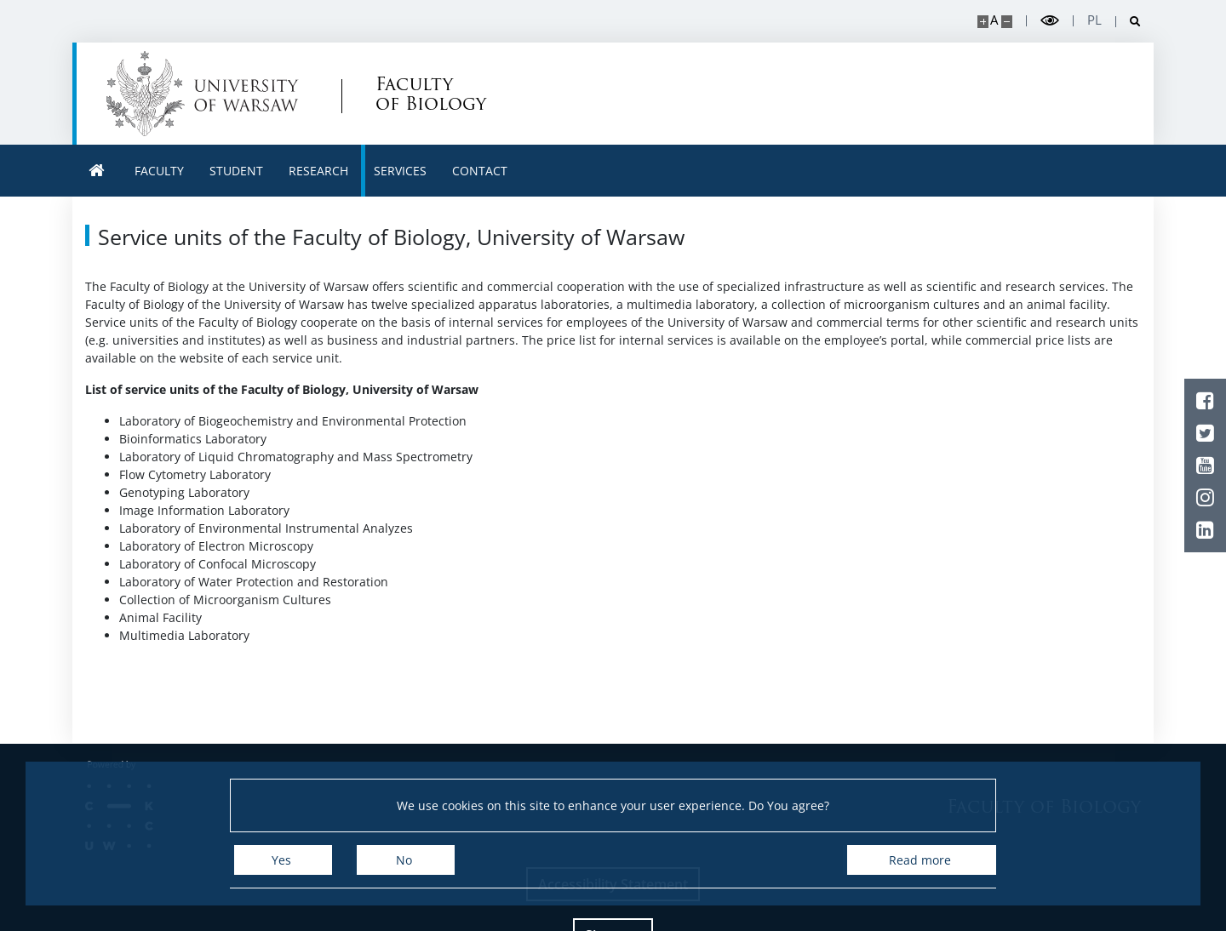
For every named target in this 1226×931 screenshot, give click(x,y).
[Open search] (1128, 21)
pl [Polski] (1094, 20)
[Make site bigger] (982, 21)
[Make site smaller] (1006, 21)
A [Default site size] (994, 20)
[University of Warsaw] (206, 93)
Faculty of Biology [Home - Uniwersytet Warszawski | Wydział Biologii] (430, 93)
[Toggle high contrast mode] (1050, 20)
